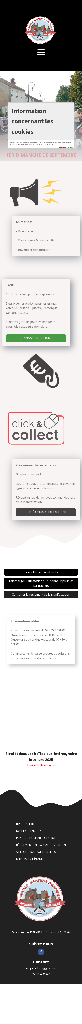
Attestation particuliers (36, 851)
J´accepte (69, 147)
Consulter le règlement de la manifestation (41, 594)
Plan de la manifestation (36, 838)
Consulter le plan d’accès (41, 572)
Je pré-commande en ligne (51, 512)
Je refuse (62, 147)
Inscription (25, 824)
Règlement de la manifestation (41, 845)
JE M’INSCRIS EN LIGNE (31, 338)
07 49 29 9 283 (41, 973)
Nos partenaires (29, 831)
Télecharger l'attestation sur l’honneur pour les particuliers (41, 583)
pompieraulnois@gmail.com (41, 968)
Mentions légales (30, 858)
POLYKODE (37, 932)
